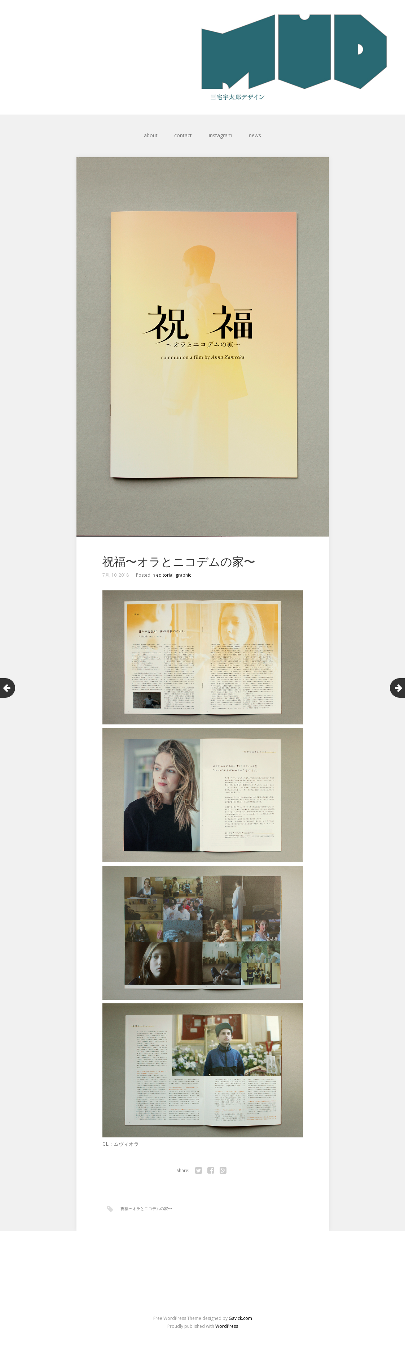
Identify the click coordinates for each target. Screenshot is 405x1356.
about (151, 135)
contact (183, 135)
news (255, 135)
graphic (183, 575)
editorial (164, 575)
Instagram (220, 135)
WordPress (226, 1326)
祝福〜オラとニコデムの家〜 (146, 1208)
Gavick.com (240, 1318)
